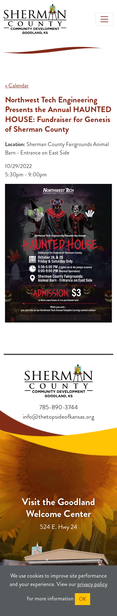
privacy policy (92, 584)
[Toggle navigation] (104, 19)
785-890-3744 (58, 407)
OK (82, 599)
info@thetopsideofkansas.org (58, 416)
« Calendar (17, 85)
